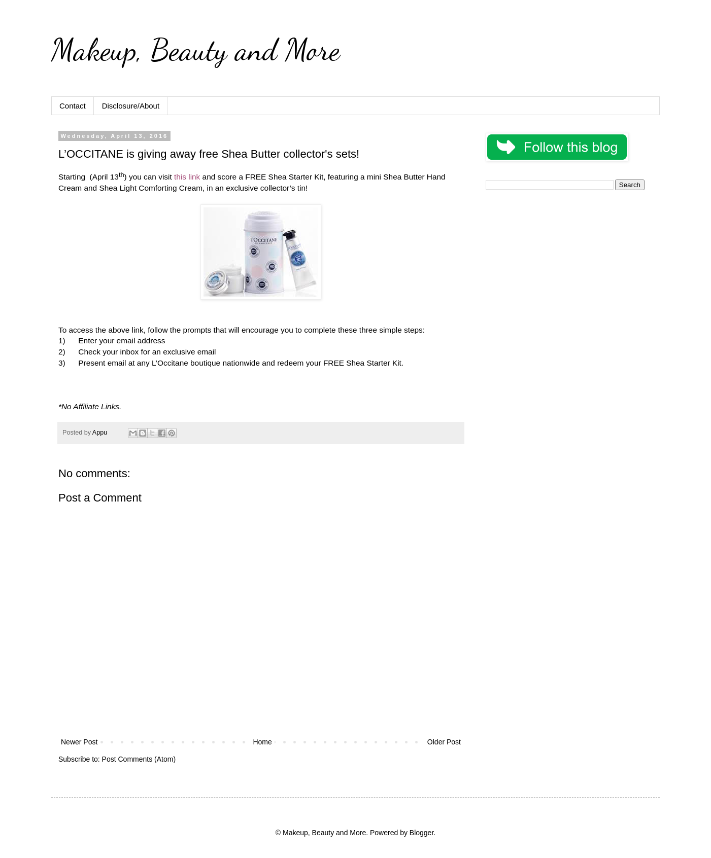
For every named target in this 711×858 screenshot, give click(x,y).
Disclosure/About (130, 105)
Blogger (421, 833)
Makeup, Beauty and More (195, 49)
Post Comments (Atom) (139, 759)
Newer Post (79, 742)
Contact (72, 105)
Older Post (444, 742)
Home (262, 742)
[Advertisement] (565, 268)
